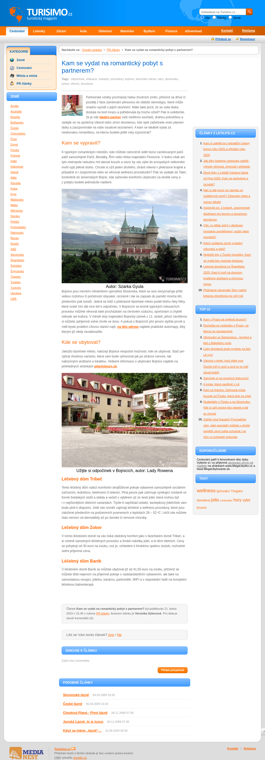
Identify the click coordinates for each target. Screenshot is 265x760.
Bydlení (149, 31)
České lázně (72, 704)
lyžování (223, 491)
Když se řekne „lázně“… (82, 730)
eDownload (193, 31)
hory (238, 500)
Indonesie (16, 166)
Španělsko (17, 260)
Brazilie (15, 117)
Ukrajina (15, 293)
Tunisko (15, 282)
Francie (15, 155)
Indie (13, 161)
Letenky (39, 31)
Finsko (14, 150)
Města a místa (27, 76)
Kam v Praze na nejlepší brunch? (225, 319)
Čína (13, 139)
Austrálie (16, 111)
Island (14, 172)
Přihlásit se (223, 39)
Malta (14, 205)
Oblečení (105, 31)
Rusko (14, 243)
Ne (119, 635)
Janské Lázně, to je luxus (83, 722)
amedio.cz (80, 757)
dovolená (203, 500)
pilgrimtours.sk (105, 366)
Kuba (13, 188)
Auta (83, 31)
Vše (207, 17)
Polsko (14, 221)
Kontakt (227, 31)
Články (221, 17)
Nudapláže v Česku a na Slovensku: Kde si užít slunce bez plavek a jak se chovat (227, 407)
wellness (206, 490)
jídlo (215, 499)
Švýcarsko (17, 271)
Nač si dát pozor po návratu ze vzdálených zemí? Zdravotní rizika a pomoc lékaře (226, 196)
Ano (111, 635)
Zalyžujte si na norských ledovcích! (226, 378)
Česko (14, 128)
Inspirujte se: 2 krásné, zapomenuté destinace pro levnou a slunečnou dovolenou (226, 213)
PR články (113, 49)
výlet (246, 500)
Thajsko (237, 491)
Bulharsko (17, 122)
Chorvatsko (17, 133)
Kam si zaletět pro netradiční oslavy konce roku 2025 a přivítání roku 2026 (226, 149)
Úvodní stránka (92, 49)
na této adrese (128, 327)
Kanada (15, 183)
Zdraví (61, 31)
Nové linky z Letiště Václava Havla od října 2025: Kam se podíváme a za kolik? (225, 178)
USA (13, 298)
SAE (13, 249)
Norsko (15, 216)
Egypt (14, 144)
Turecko (15, 287)
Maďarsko (17, 199)
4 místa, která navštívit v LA (221, 384)
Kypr (13, 194)
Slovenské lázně (76, 695)
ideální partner (110, 117)
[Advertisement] (225, 89)
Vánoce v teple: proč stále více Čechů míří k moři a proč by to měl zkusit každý (225, 366)
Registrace (247, 39)
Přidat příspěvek (172, 670)
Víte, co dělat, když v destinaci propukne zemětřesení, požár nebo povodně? (226, 231)
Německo (16, 210)
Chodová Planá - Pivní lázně (85, 713)
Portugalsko (18, 227)
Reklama (248, 31)
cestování (226, 500)
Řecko (14, 238)
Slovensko (17, 254)
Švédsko (16, 265)
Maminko (127, 31)
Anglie (14, 106)
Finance (171, 31)
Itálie (13, 177)
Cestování (16, 31)
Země (237, 17)
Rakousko (17, 232)
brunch (201, 508)
